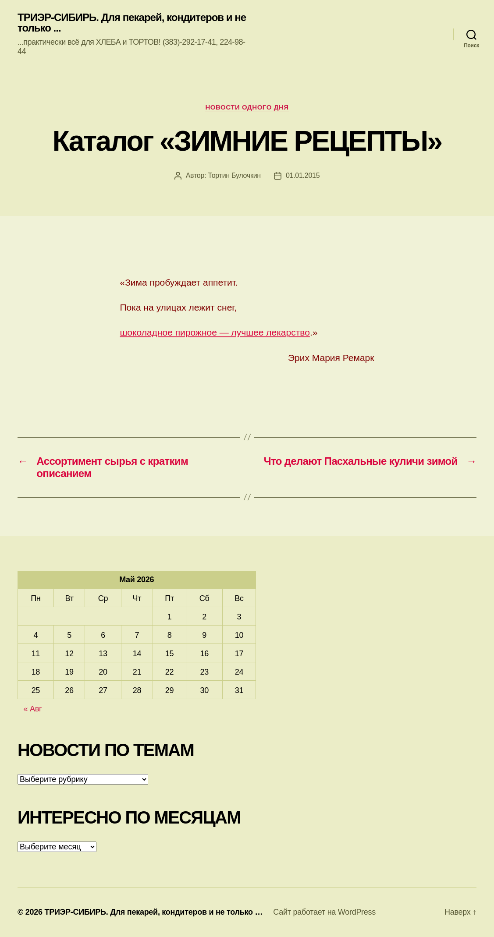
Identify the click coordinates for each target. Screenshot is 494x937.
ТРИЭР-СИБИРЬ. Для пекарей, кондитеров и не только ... (132, 22)
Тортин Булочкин (234, 175)
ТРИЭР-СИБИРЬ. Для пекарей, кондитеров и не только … (153, 912)
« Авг (33, 708)
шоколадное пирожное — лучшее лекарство (215, 332)
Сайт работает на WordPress (324, 912)
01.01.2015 (303, 175)
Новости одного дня (246, 107)
